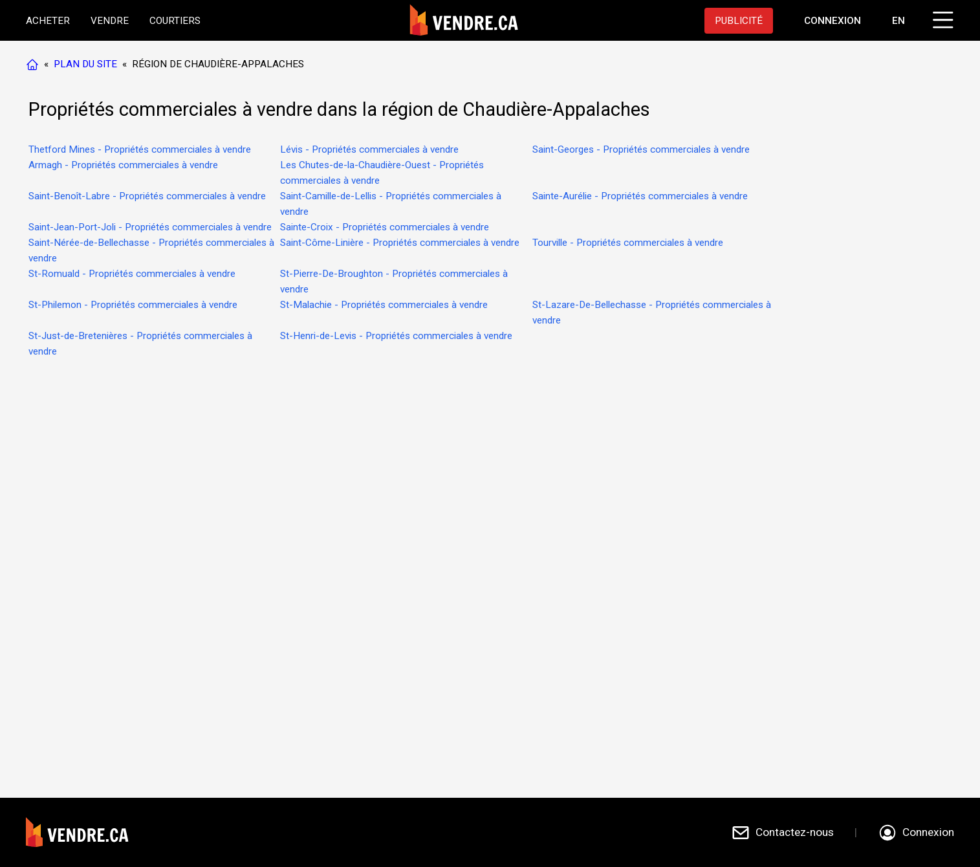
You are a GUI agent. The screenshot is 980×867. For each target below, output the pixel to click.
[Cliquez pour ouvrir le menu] (941, 18)
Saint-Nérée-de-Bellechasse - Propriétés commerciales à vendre (151, 250)
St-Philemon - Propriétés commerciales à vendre (132, 305)
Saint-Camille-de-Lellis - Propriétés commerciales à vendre (390, 203)
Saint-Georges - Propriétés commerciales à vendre (641, 149)
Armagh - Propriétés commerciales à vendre (123, 165)
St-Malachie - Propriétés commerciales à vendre (384, 305)
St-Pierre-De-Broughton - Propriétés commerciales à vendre (394, 281)
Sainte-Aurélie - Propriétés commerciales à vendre (640, 196)
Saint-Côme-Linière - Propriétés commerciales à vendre (399, 242)
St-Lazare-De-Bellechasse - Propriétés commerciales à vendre (651, 312)
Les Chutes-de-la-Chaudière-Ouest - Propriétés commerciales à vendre (382, 172)
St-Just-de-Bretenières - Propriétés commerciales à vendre (140, 343)
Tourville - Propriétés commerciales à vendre (627, 242)
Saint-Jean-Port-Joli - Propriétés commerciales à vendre (150, 227)
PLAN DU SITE (85, 64)
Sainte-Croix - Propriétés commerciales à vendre (384, 227)
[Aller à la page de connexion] (832, 20)
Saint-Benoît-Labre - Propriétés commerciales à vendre (147, 196)
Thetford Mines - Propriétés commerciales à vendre (139, 149)
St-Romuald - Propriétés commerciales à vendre (131, 274)
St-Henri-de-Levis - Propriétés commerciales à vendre (396, 336)
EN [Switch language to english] (898, 21)
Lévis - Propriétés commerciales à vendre (369, 149)
